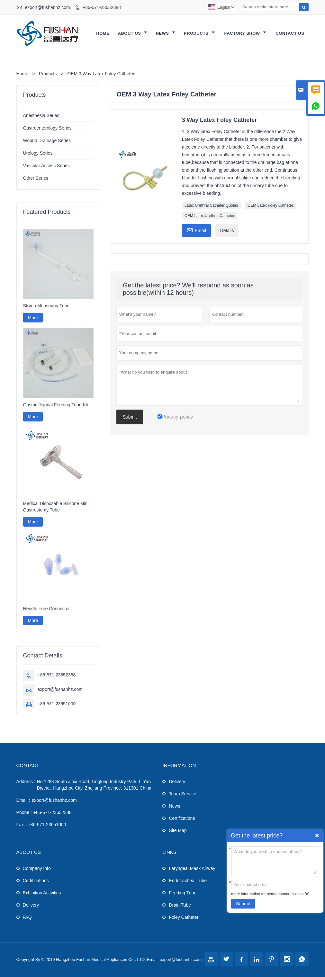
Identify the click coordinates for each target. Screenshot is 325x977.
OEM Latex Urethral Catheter (209, 215)
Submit (243, 903)
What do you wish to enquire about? (275, 861)
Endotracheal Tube (188, 880)
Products (199, 33)
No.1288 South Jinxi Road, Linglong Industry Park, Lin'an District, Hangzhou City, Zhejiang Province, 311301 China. (95, 785)
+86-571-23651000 (57, 703)
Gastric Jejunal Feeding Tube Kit (55, 404)
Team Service (182, 793)
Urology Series (38, 153)
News (165, 33)
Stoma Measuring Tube (46, 305)
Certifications (182, 818)
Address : (25, 781)
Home (102, 33)
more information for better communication (267, 894)
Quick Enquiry (317, 835)
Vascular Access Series (46, 165)
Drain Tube (180, 905)
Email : (23, 800)
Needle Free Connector (46, 608)
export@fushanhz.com (47, 7)
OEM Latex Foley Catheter (270, 205)
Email (196, 229)
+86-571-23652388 (102, 7)
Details (227, 230)
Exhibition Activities (42, 892)
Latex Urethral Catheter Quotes (211, 205)
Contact (27, 765)
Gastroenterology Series (47, 128)
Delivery (177, 781)
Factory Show (245, 33)
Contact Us (289, 33)
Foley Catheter (183, 917)
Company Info (37, 868)
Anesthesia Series (41, 115)
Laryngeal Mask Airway (192, 868)
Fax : (21, 824)
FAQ (27, 917)
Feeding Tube (182, 892)
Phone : (24, 812)
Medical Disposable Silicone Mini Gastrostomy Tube (56, 506)
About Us (132, 33)
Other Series (36, 178)
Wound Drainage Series (47, 140)
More (33, 317)
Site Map (177, 830)
